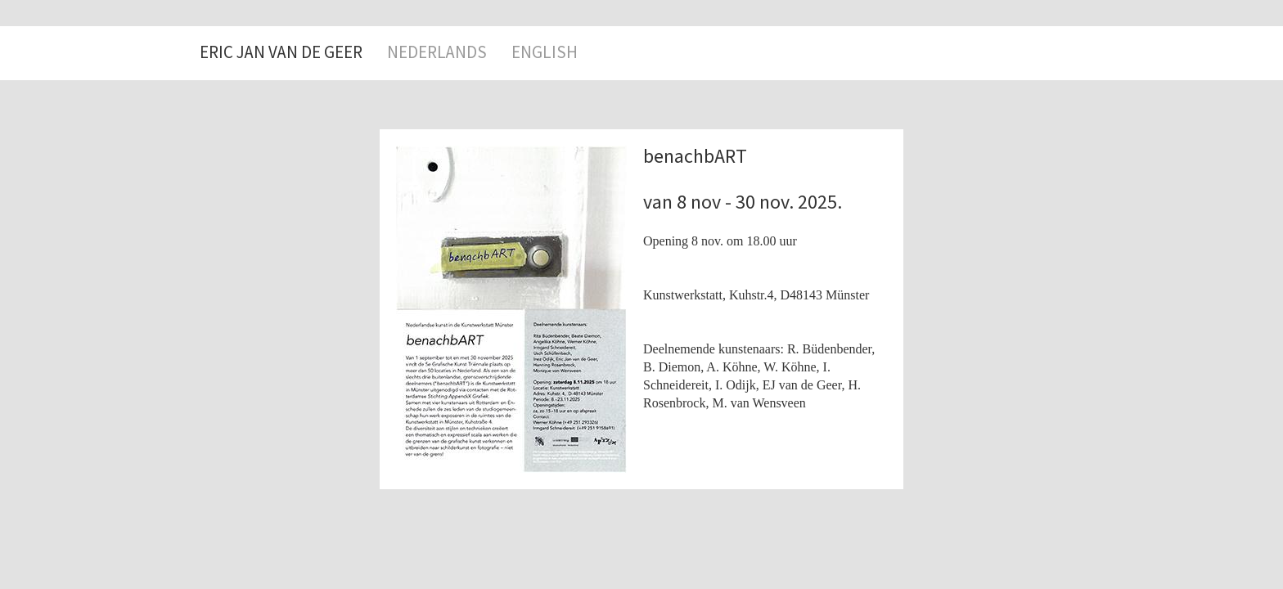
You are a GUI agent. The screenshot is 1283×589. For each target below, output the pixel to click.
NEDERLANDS (437, 53)
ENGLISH (544, 53)
